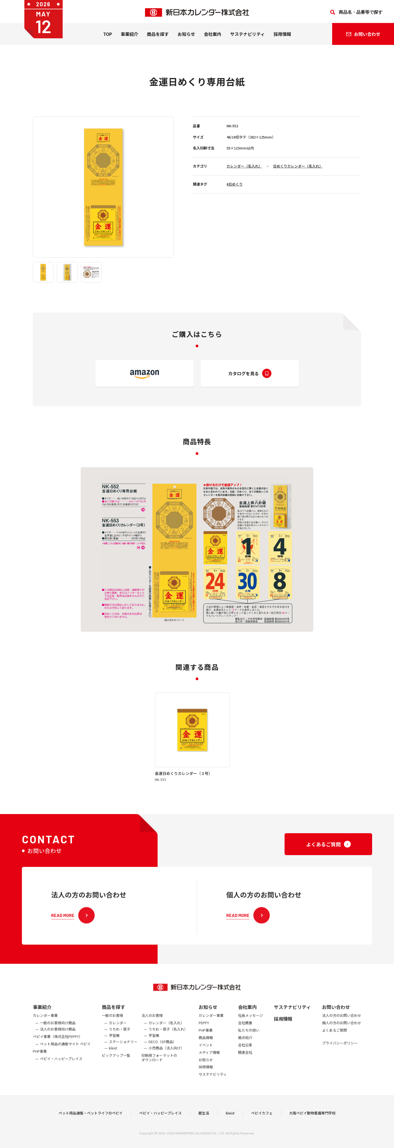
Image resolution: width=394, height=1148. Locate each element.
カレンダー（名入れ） (244, 166)
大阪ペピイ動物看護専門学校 (312, 1123)
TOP (107, 36)
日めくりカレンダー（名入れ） (298, 166)
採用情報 (282, 36)
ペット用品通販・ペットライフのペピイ (91, 1123)
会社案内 (212, 36)
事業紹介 (129, 36)
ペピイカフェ (262, 1123)
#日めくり (235, 184)
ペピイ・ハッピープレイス (160, 1123)
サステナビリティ (247, 36)
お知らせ (186, 36)
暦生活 (203, 1123)
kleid (230, 1123)
